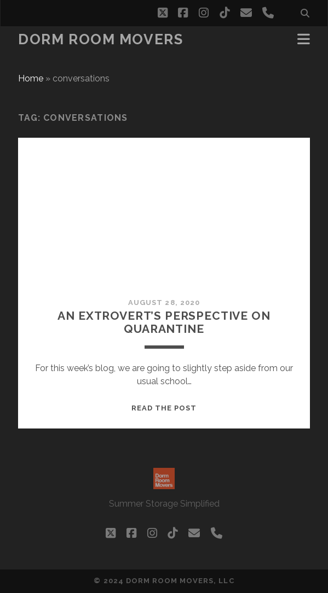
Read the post (164, 408)
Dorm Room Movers (100, 39)
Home (30, 78)
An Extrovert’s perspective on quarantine (163, 322)
